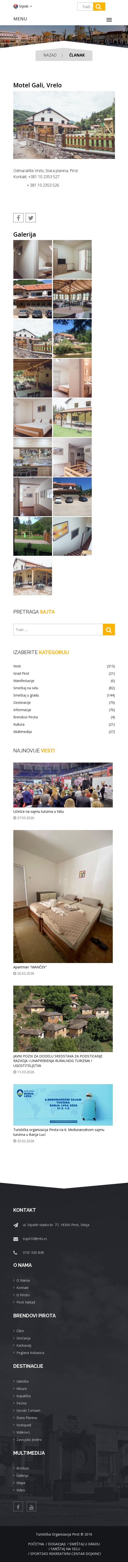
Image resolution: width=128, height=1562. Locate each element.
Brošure (22, 1468)
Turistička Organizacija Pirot (58, 1534)
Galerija (22, 1475)
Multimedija (64, 732)
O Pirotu (23, 1295)
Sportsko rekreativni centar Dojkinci (65, 1553)
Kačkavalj (23, 1345)
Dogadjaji (57, 1544)
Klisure (21, 1388)
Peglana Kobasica (30, 1352)
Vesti (64, 666)
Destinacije (64, 703)
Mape (20, 1482)
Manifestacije (64, 681)
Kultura (64, 724)
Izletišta (22, 1381)
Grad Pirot (64, 673)
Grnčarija (23, 1338)
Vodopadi (23, 1425)
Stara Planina (26, 1417)
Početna (36, 1544)
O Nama (23, 1280)
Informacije (64, 710)
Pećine (21, 1403)
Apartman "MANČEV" (30, 967)
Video (20, 1490)
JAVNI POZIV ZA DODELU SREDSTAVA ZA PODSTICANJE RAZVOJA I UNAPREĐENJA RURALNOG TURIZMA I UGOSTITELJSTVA (57, 1061)
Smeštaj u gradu (64, 695)
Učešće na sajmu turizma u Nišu (38, 811)
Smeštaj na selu (64, 688)
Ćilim (20, 1331)
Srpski (22, 6)
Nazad (50, 55)
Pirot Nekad (25, 1302)
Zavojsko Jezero (29, 1439)
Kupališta (23, 1396)
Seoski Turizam (28, 1410)
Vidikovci (23, 1432)
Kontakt (22, 1287)
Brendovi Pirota (64, 717)
